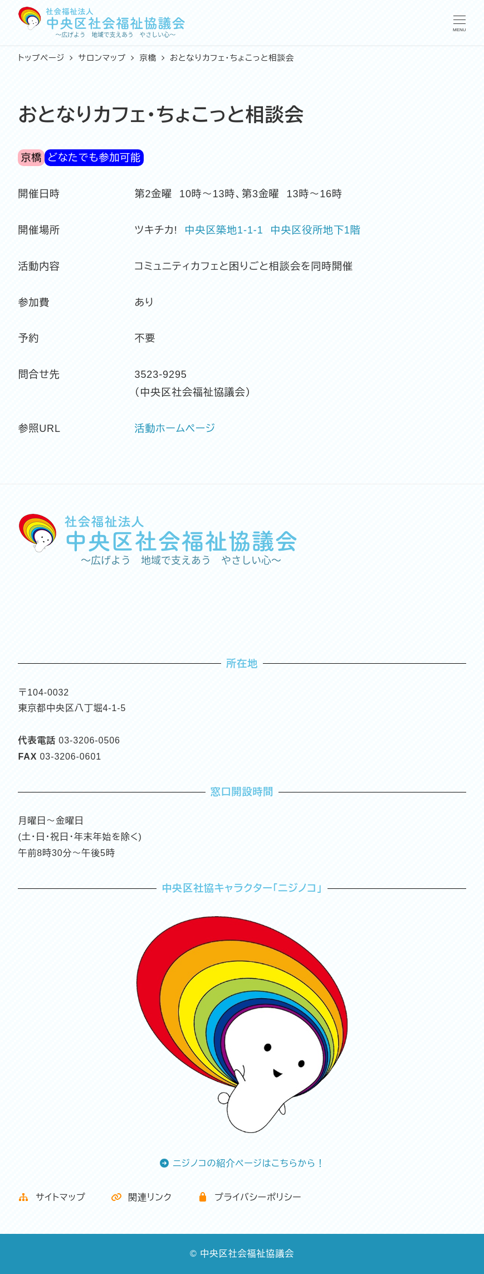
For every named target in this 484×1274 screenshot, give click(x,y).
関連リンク (141, 1197)
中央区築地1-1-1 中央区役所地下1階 (273, 230)
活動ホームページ (175, 428)
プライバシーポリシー (249, 1197)
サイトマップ (51, 1197)
